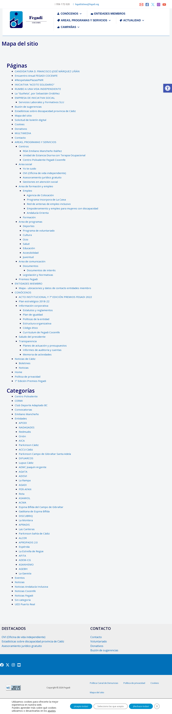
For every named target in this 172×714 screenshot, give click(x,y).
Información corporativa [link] (34, 305)
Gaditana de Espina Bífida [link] (35, 511)
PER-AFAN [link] (25, 489)
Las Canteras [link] (27, 529)
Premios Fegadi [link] (28, 279)
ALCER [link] (23, 538)
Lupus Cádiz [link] (26, 463)
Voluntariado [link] (98, 641)
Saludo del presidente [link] (32, 336)
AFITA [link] (22, 555)
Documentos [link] (31, 266)
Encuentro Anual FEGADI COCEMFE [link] (37, 75)
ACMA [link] (22, 502)
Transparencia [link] (28, 341)
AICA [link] (22, 440)
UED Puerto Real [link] (25, 604)
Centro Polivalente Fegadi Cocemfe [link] (45, 160)
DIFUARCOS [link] (26, 458)
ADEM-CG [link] (25, 560)
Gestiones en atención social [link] (41, 182)
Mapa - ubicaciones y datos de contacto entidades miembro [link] (56, 288)
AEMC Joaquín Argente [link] (33, 467)
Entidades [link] (21, 418)
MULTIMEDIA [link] (23, 133)
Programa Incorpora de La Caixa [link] (47, 199)
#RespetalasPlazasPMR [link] (30, 80)
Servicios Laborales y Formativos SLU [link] (42, 102)
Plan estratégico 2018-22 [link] (34, 301)
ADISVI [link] (23, 476)
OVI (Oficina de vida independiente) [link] (45, 173)
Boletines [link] (25, 363)
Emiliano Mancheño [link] (27, 414)
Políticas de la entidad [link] (36, 319)
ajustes (23, 710)
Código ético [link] (30, 328)
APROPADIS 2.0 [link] (28, 542)
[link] (167, 88)
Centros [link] (24, 146)
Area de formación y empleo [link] (36, 186)
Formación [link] (29, 217)
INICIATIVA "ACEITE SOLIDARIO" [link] (35, 84)
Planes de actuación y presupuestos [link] (45, 345)
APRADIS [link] (24, 524)
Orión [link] (22, 436)
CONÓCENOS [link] (71, 13)
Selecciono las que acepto (104, 704)
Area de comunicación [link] (32, 261)
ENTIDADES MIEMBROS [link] (109, 13)
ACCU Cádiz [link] (26, 449)
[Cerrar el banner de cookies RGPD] (157, 705)
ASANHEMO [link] (26, 564)
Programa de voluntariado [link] (39, 230)
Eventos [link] (20, 578)
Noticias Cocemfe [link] (26, 591)
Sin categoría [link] (23, 600)
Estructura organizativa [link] (38, 323)
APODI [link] (23, 423)
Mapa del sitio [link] (23, 115)
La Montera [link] (26, 520)
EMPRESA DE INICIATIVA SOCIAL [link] (35, 98)
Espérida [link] (24, 547)
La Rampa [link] (25, 480)
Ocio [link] (25, 239)
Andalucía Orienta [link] (38, 213)
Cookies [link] (20, 124)
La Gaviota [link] (25, 573)
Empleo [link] (27, 190)
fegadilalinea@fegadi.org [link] (86, 4)
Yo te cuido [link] (30, 168)
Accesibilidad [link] (31, 252)
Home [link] (18, 372)
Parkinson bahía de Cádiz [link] (35, 533)
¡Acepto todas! (71, 704)
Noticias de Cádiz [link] (25, 359)
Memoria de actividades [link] (37, 354)
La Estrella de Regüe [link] (31, 551)
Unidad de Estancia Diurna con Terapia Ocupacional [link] (55, 155)
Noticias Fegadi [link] (24, 595)
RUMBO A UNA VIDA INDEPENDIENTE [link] (39, 89)
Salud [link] (26, 244)
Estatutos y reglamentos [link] (38, 310)
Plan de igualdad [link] (33, 314)
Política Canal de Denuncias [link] (108, 686)
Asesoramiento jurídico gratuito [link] (43, 177)
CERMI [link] (19, 401)
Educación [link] (29, 248)
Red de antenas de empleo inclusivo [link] (49, 204)
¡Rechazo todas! (138, 704)
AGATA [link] (23, 471)
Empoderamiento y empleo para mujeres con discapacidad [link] (63, 208)
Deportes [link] (29, 226)
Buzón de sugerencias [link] (29, 106)
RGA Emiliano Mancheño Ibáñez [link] (43, 151)
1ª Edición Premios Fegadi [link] (31, 381)
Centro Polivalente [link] (26, 396)
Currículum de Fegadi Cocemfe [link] (42, 332)
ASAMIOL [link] (25, 498)
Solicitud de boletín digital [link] (31, 120)
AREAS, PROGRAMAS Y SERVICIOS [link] (86, 20)
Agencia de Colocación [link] (41, 195)
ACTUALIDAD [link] (134, 20)
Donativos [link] (21, 129)
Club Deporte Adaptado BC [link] (32, 405)
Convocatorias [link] (24, 409)
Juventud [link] (28, 257)
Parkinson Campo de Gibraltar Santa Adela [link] (45, 454)
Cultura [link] (27, 235)
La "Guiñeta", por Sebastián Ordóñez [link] (38, 93)
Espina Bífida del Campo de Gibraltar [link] (41, 507)
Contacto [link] (20, 137)
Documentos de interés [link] (41, 270)
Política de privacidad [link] (28, 376)
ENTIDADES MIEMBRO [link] (29, 283)
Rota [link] (22, 494)
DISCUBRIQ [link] (26, 516)
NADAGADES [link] (27, 427)
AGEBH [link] (23, 569)
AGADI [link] (23, 485)
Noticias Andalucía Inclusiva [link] (32, 586)
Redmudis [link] (25, 432)
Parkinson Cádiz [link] (29, 445)
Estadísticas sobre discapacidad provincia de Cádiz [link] (46, 111)
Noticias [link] (24, 367)
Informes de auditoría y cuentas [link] (43, 350)
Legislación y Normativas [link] (38, 275)
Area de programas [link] (31, 221)
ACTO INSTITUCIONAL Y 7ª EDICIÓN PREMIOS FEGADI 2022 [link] (56, 297)
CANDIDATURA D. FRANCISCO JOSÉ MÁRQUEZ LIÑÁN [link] (48, 71)
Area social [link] (25, 164)
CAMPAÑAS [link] (70, 27)
